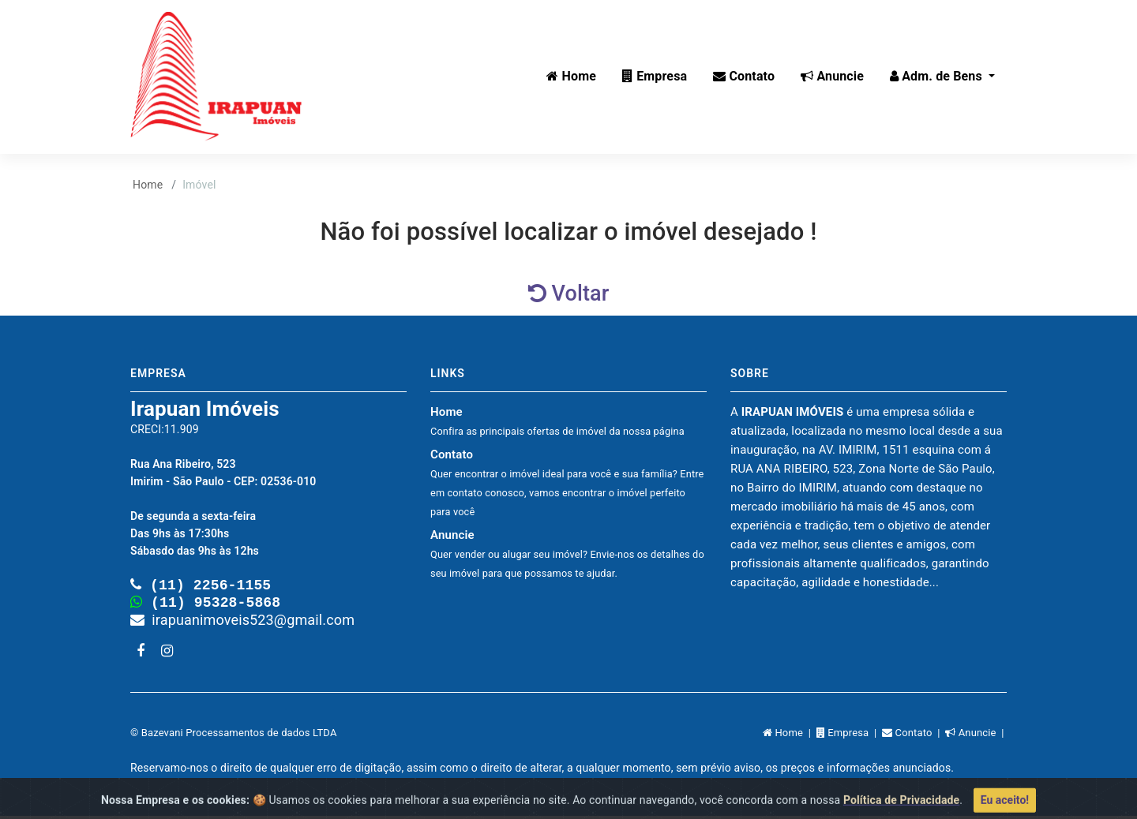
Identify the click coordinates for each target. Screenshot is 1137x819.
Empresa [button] (654, 76)
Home (148, 184)
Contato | (913, 736)
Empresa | (849, 736)
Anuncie (567, 553)
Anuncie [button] (832, 76)
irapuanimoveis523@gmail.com (242, 623)
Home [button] (571, 76)
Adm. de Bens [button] (937, 76)
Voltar (569, 293)
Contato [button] (744, 76)
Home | (789, 736)
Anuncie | (976, 736)
